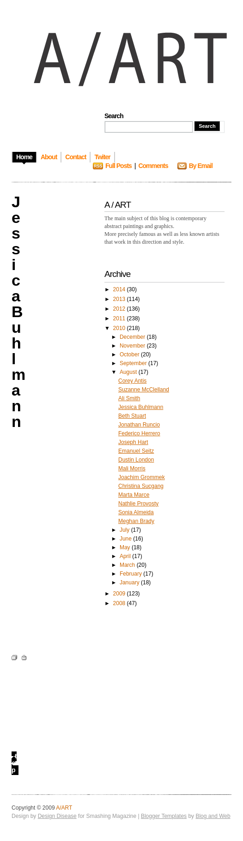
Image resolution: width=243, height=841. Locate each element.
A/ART (64, 808)
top (14, 763)
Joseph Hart (133, 442)
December (133, 337)
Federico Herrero (139, 433)
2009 (120, 593)
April (126, 556)
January (130, 582)
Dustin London (136, 460)
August (129, 372)
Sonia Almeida (136, 512)
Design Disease (57, 816)
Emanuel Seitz (136, 451)
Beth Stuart (132, 416)
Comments (153, 165)
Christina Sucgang (141, 486)
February (131, 574)
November (133, 345)
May (126, 547)
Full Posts (118, 165)
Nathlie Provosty (138, 503)
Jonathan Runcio (139, 424)
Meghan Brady (136, 521)
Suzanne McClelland (143, 389)
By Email (201, 165)
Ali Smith (129, 398)
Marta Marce (133, 495)
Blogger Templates (164, 816)
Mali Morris (132, 468)
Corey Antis (132, 381)
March (128, 565)
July (125, 530)
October (130, 354)
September (134, 363)
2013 (120, 299)
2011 (120, 318)
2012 (120, 309)
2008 (120, 603)
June (126, 538)
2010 (120, 328)
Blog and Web (212, 816)
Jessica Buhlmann (140, 407)
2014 (120, 289)
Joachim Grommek (141, 477)
